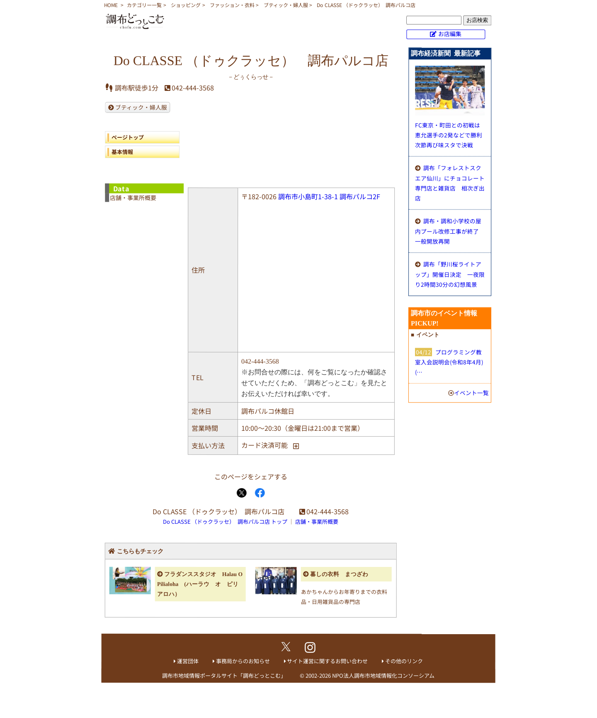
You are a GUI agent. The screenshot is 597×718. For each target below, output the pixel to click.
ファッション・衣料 (232, 4)
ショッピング (186, 4)
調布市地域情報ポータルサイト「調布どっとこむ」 (224, 675)
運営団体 (188, 661)
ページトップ (128, 137)
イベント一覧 (471, 392)
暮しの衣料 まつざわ (339, 574)
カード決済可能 (264, 445)
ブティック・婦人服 (286, 4)
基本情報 (122, 152)
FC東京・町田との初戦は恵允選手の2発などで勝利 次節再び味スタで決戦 (451, 135)
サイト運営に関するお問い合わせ (327, 661)
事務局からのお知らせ (243, 661)
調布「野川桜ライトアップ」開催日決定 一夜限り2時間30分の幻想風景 (450, 274)
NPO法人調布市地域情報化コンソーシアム (383, 675)
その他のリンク (404, 661)
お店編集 (449, 33)
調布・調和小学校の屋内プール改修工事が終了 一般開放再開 (450, 231)
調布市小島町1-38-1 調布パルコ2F (329, 196)
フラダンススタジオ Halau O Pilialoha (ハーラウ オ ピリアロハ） (200, 584)
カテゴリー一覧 (144, 4)
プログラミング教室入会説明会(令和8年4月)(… (449, 362)
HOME (111, 4)
